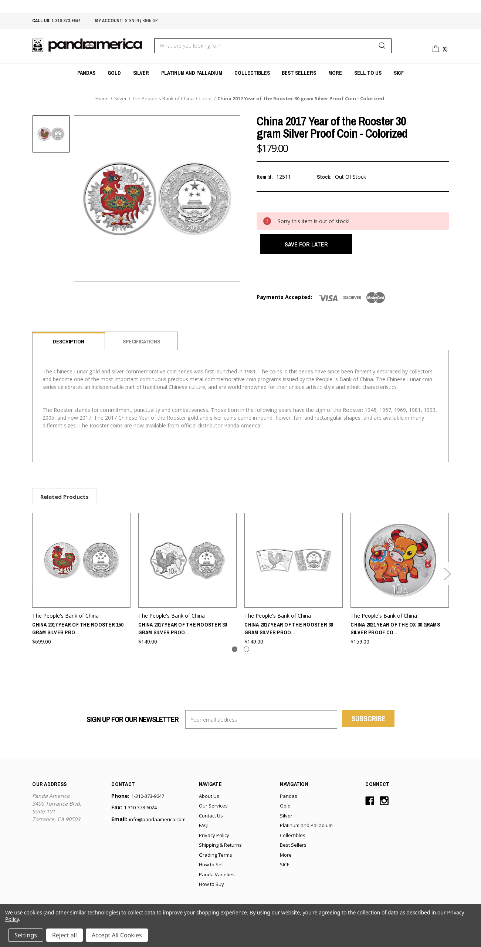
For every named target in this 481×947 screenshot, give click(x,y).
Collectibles (252, 72)
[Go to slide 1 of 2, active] (234, 652)
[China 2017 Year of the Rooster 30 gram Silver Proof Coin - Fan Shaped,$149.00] (293, 563)
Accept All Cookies (117, 935)
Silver (141, 72)
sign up (149, 20)
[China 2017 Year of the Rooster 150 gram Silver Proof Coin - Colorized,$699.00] (81, 563)
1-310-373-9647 (65, 20)
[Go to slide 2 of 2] (246, 652)
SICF (399, 72)
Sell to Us (368, 72)
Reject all (64, 935)
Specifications (141, 344)
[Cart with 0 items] (440, 47)
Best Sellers (299, 72)
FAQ (203, 828)
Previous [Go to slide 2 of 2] (34, 577)
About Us (209, 799)
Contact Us (211, 818)
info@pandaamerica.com (157, 822)
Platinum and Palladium (191, 72)
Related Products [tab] (64, 500)
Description (68, 344)
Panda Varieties (217, 877)
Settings (25, 935)
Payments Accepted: (284, 300)
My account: (109, 20)
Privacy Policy (214, 838)
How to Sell (211, 867)
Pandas (86, 72)
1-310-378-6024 (140, 810)
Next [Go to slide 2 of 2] (447, 577)
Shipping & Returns (220, 848)
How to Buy (211, 887)
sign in (132, 20)
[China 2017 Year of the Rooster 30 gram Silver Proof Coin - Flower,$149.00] (187, 563)
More (335, 72)
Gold (114, 72)
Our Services (213, 809)
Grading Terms (215, 857)
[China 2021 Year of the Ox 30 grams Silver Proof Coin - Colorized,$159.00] (399, 563)
